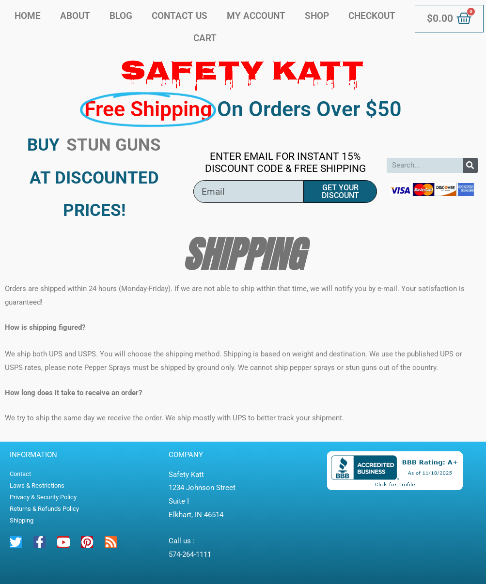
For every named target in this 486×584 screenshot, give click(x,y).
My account (256, 15)
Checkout (371, 15)
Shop (317, 15)
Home (28, 15)
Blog (121, 15)
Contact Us (179, 15)
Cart (205, 38)
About (75, 15)
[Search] (470, 165)
